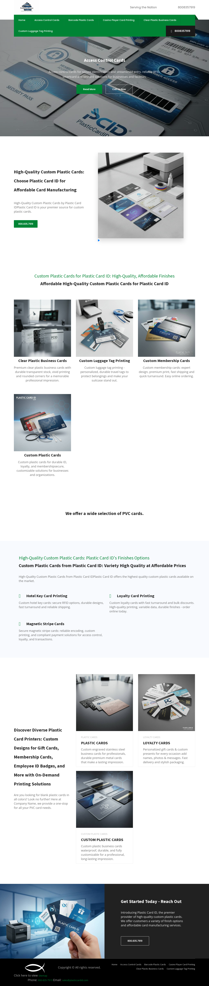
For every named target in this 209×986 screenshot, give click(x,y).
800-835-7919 (45, 980)
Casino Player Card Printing (119, 20)
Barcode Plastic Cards (81, 20)
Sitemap (43, 975)
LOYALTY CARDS (156, 742)
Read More (89, 89)
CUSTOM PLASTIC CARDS (102, 839)
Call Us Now (119, 89)
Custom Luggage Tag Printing (35, 31)
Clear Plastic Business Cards (160, 20)
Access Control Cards (46, 20)
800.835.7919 (25, 224)
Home (21, 20)
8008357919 (180, 31)
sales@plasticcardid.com (75, 980)
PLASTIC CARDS (94, 742)
